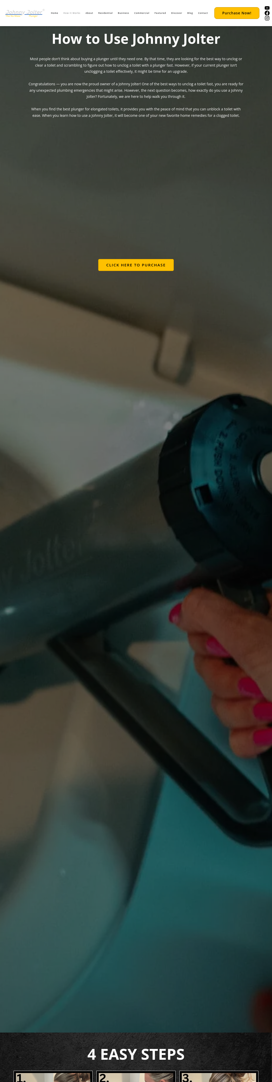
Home (54, 13)
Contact (203, 13)
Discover (176, 13)
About (89, 13)
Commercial (141, 13)
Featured (160, 13)
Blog (190, 13)
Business (123, 13)
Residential (105, 13)
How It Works (71, 13)
